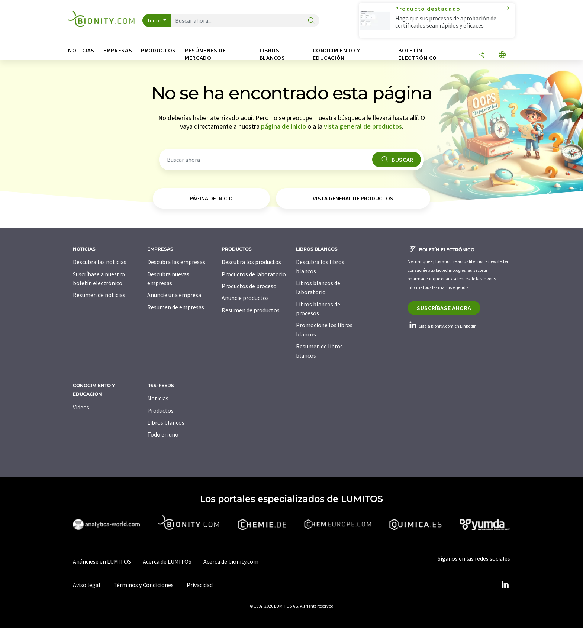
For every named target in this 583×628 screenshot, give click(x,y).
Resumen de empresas (175, 307)
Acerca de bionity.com (230, 561)
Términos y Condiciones (143, 585)
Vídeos (81, 407)
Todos (154, 20)
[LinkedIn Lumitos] (505, 585)
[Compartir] (482, 55)
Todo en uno (162, 434)
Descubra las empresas (176, 261)
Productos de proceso (249, 286)
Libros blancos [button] (272, 54)
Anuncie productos (245, 298)
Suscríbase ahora (444, 308)
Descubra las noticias (99, 261)
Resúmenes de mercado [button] (205, 54)
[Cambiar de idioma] (502, 55)
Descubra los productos (251, 261)
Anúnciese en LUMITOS (102, 561)
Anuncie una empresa (174, 295)
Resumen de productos (251, 310)
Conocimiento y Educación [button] (336, 54)
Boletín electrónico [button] (417, 54)
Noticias (157, 398)
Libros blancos (165, 422)
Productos (160, 410)
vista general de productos (363, 126)
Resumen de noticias (99, 295)
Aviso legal (86, 585)
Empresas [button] (117, 50)
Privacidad (200, 585)
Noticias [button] (81, 50)
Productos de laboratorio (254, 274)
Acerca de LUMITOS (167, 561)
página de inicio (283, 126)
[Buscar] (311, 21)
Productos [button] (158, 50)
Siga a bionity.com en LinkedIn (442, 326)
